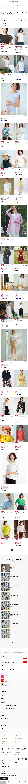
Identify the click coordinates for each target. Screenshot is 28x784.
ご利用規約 (3, 771)
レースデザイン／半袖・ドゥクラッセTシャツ (21, 48)
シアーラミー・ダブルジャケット (7, 416)
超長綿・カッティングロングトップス (7, 75)
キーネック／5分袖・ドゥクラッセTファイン (7, 540)
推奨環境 (14, 773)
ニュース (2, 721)
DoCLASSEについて (4, 718)
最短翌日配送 (18, 735)
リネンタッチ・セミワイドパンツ (21, 320)
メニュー (3, 782)
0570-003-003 (19, 752)
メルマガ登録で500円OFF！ (14, 659)
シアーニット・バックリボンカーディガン (21, 198)
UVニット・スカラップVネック (6, 197)
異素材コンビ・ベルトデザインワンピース (21, 266)
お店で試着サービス (6, 743)
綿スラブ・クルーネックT (5, 142)
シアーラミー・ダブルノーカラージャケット (21, 389)
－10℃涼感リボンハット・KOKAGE (6, 170)
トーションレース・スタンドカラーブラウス (7, 513)
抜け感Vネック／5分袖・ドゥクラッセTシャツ (21, 540)
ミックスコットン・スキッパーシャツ (7, 389)
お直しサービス (5, 738)
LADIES (5, 5)
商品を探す (4, 778)
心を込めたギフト (18, 738)
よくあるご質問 (3, 725)
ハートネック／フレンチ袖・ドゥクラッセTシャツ (21, 75)
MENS (9, 5)
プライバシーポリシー (11, 771)
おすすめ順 (4, 20)
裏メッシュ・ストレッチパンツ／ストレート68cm (7, 294)
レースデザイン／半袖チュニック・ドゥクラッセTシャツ (6, 321)
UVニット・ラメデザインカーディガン (8, 239)
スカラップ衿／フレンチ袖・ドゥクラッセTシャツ (21, 444)
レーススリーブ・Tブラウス (6, 47)
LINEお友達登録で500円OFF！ (14, 662)
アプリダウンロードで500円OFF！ (9, 665)
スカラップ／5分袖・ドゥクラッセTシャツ (21, 513)
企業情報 (19, 773)
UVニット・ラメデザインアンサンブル (21, 417)
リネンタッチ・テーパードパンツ (7, 362)
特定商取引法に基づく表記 (5, 773)
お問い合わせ (3, 728)
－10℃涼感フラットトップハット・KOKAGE (6, 444)
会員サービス (4, 741)
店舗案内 (2, 715)
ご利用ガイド (3, 732)
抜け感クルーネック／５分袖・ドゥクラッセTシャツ (10, 486)
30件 (10, 20)
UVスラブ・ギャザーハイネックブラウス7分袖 (21, 294)
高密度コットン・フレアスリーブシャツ (21, 143)
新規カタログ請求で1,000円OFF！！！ (9, 669)
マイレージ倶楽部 (18, 741)
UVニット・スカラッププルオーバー (21, 170)
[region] (14, 4)
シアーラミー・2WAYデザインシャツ (7, 266)
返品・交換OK (5, 736)
